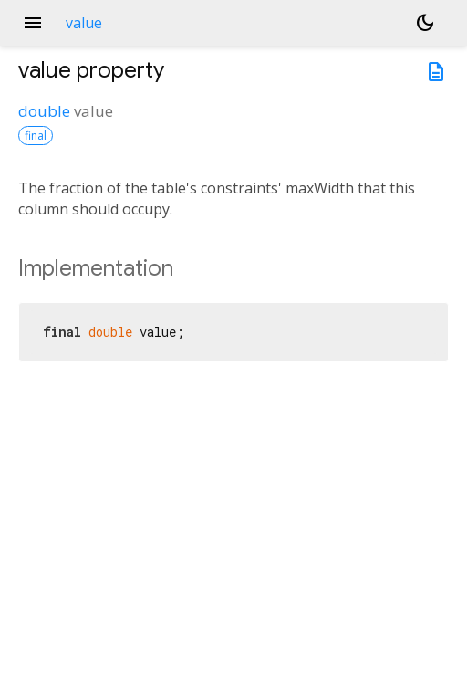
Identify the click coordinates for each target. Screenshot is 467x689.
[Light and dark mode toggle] (425, 22)
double (44, 110)
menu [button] (33, 23)
